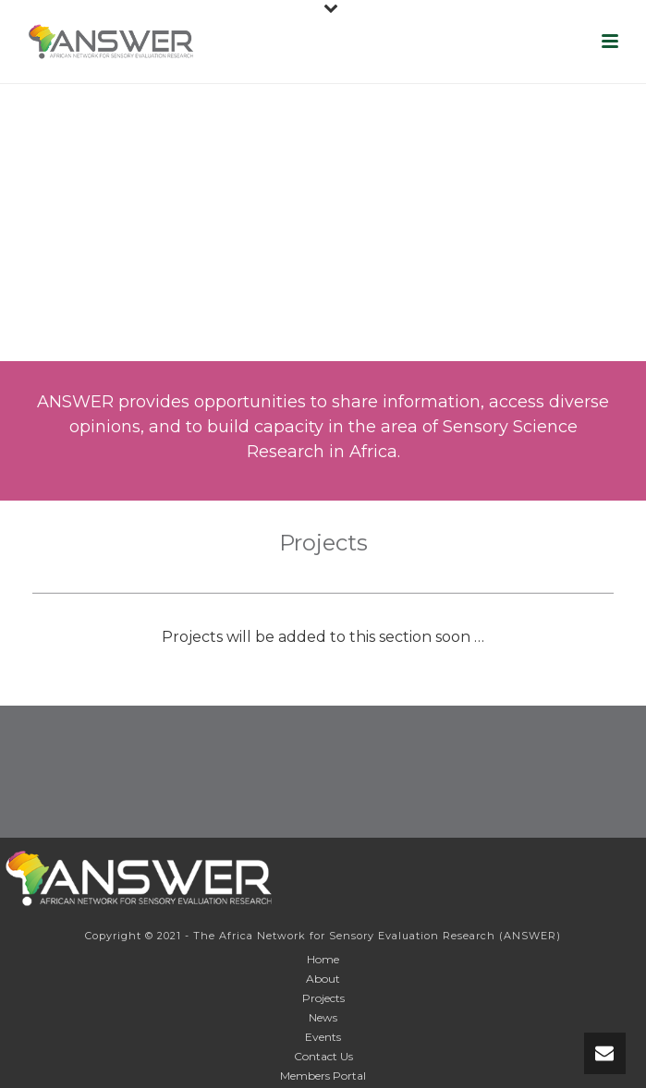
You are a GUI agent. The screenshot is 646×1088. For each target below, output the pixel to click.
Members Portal (323, 1075)
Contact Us (323, 1056)
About (323, 978)
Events (323, 1037)
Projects (323, 998)
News (323, 1017)
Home (323, 959)
